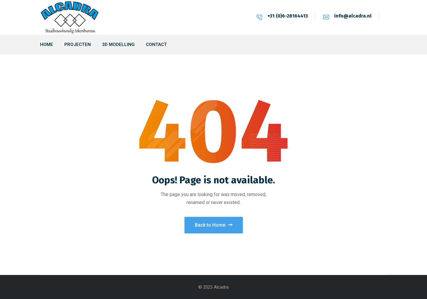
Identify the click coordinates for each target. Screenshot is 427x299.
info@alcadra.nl (353, 16)
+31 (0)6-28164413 (287, 16)
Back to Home (213, 225)
